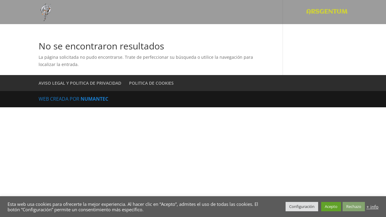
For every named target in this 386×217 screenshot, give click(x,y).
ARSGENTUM (326, 12)
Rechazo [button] (353, 206)
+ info (372, 206)
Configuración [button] (302, 206)
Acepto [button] (331, 206)
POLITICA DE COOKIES (151, 83)
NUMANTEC (94, 99)
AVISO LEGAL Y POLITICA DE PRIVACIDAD (80, 83)
